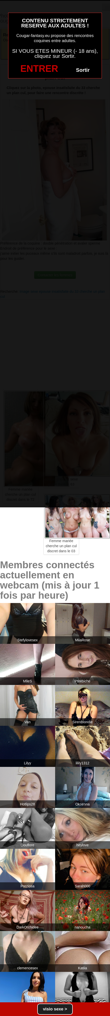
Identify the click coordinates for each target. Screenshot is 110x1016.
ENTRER (39, 68)
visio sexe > (55, 1009)
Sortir (83, 70)
